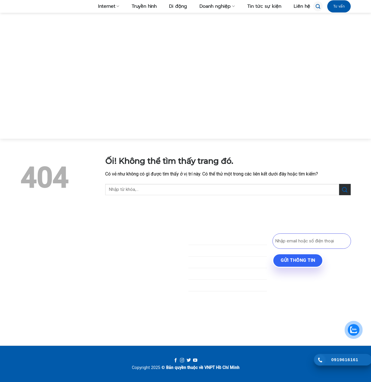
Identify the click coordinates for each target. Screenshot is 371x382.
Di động (174, 6)
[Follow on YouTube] (195, 360)
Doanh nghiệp (213, 6)
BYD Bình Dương (295, 277)
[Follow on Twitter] (189, 360)
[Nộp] (345, 189)
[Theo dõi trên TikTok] (35, 298)
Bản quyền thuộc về (184, 367)
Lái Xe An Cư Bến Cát (300, 287)
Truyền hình (141, 6)
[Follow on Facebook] (176, 360)
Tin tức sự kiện (261, 6)
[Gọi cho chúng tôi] (66, 298)
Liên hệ (298, 6)
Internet (105, 6)
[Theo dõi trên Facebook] (25, 298)
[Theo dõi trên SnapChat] (45, 298)
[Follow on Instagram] (182, 360)
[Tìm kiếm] (318, 6)
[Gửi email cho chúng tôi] (56, 298)
